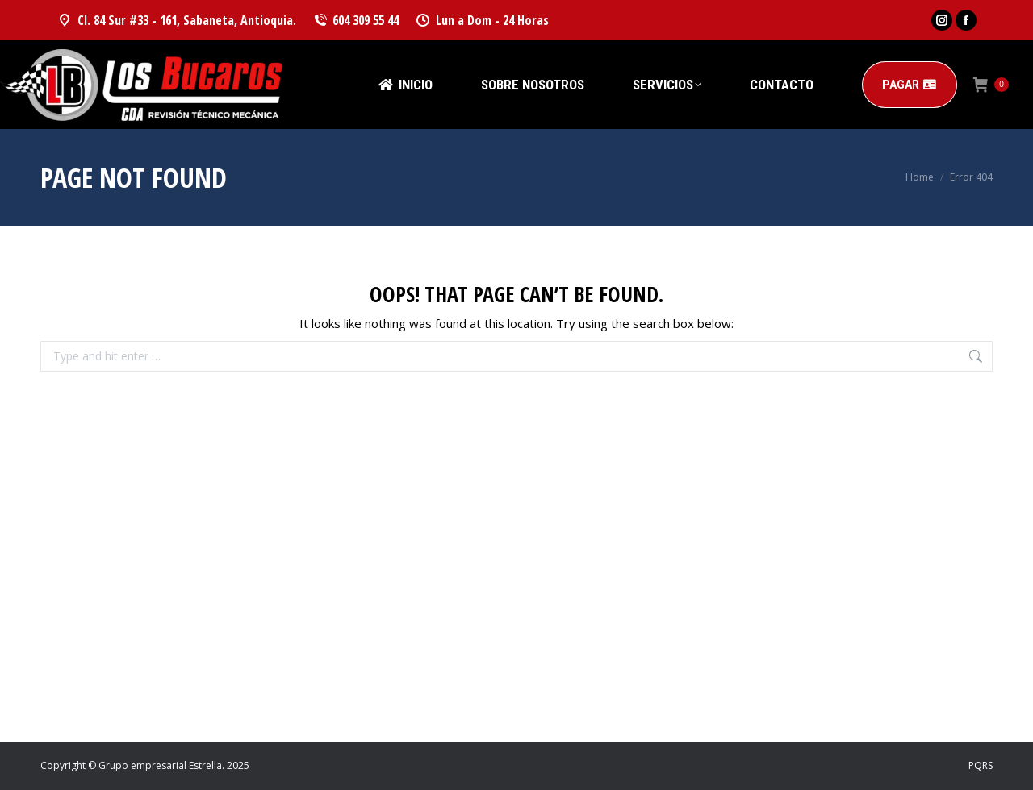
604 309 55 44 (355, 20)
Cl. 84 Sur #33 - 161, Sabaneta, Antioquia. (176, 20)
